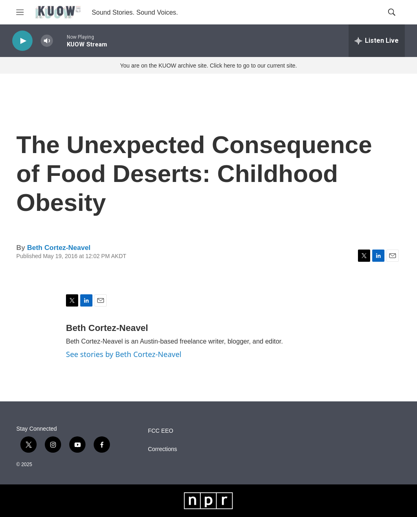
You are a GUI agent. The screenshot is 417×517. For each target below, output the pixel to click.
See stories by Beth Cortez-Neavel (123, 354)
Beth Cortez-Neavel (58, 248)
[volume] (47, 41)
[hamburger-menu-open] (20, 12)
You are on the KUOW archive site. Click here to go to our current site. (208, 65)
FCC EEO (160, 431)
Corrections (162, 449)
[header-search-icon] (391, 12)
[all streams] (377, 40)
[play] (22, 41)
